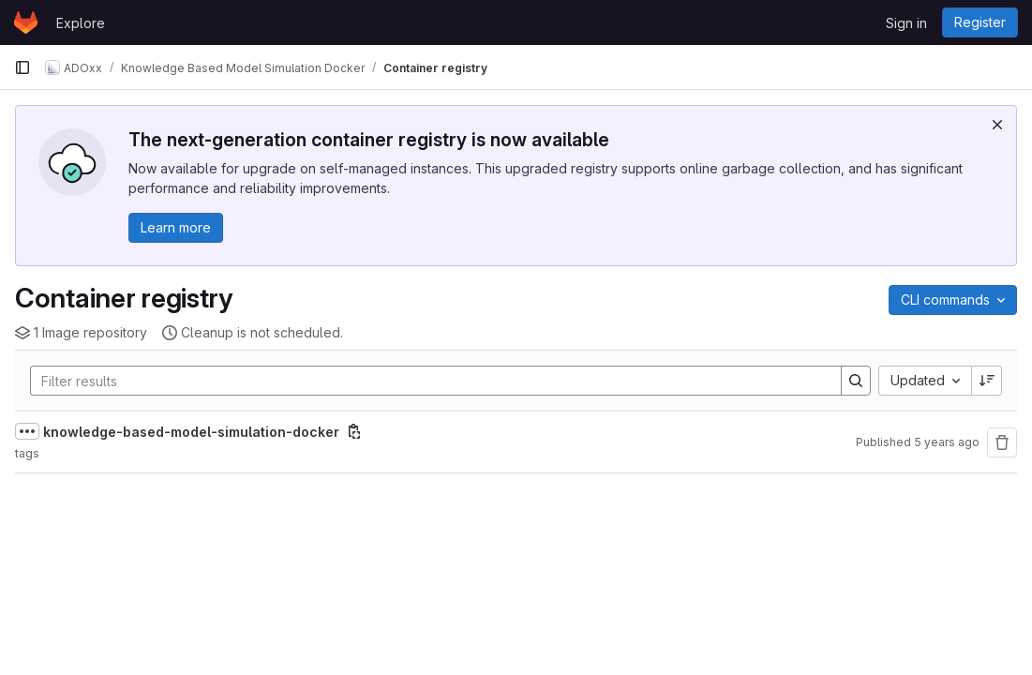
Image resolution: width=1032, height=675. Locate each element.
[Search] (426, 380)
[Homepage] (25, 23)
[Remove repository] (1002, 443)
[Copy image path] (354, 431)
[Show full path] (27, 431)
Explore (80, 23)
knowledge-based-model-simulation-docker (191, 432)
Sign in (906, 23)
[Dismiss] (997, 124)
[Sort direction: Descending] (987, 381)
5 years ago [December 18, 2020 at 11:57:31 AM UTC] (947, 442)
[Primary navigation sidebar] (22, 67)
